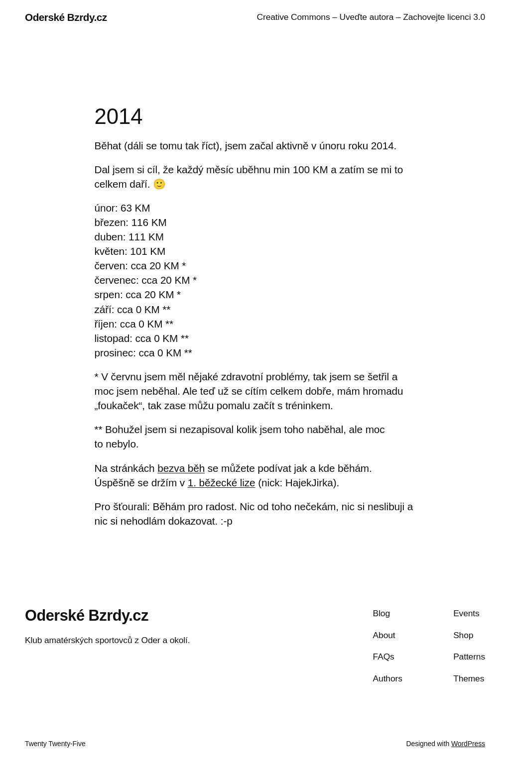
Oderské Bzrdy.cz (66, 17)
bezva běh (181, 468)
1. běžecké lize (221, 482)
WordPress (468, 744)
